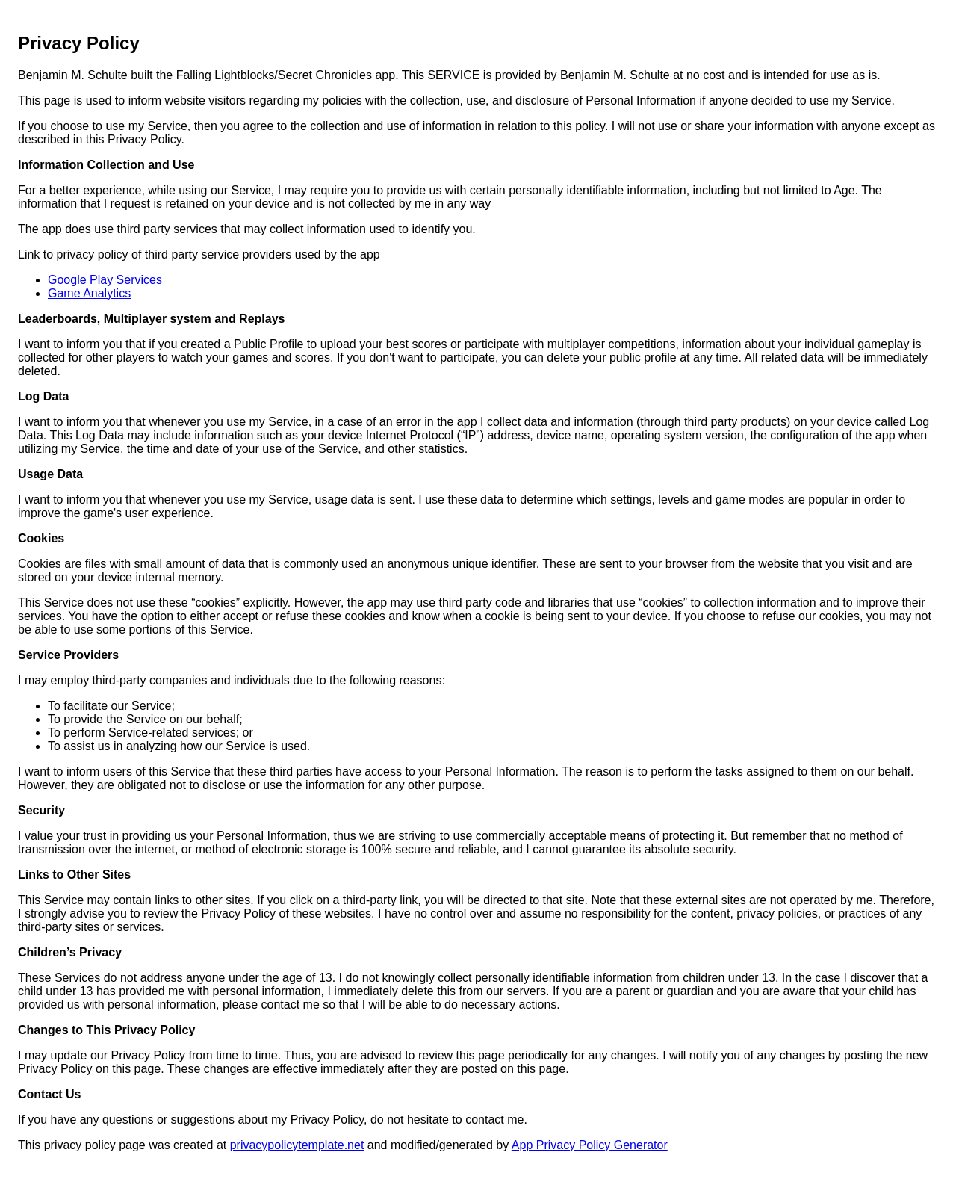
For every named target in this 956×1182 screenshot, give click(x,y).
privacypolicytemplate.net (297, 1145)
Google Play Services (105, 279)
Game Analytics (89, 293)
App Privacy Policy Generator (590, 1145)
